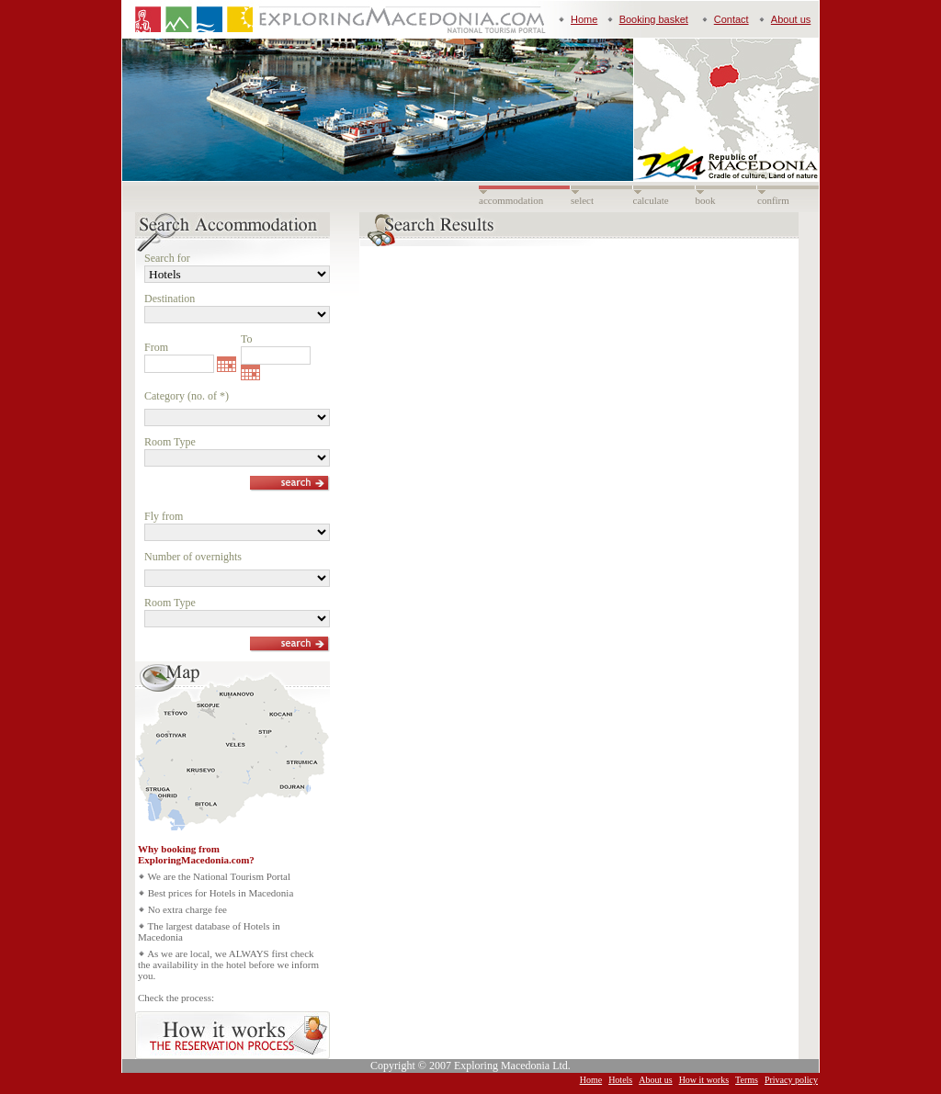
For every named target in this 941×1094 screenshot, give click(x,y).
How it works (704, 1080)
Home (584, 19)
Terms (746, 1080)
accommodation (511, 200)
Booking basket (653, 19)
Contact (731, 19)
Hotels (620, 1080)
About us (791, 19)
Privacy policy (791, 1080)
